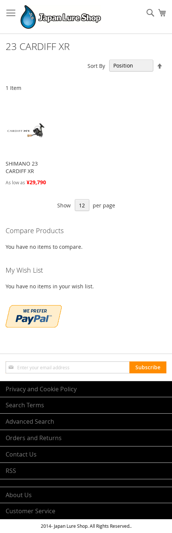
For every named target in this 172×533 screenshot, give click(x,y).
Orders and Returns (34, 438)
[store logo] (61, 17)
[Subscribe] (147, 367)
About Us (19, 495)
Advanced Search (30, 421)
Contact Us (21, 454)
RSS (11, 471)
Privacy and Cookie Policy (41, 389)
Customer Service (30, 511)
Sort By (96, 65)
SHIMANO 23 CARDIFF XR (22, 167)
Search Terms (25, 405)
